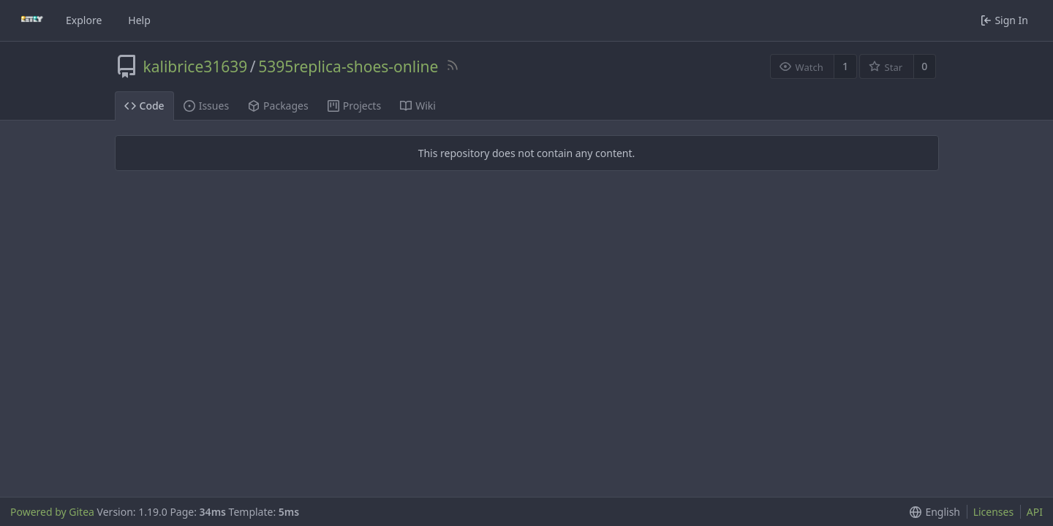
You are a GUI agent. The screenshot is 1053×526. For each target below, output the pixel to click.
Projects (354, 106)
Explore (84, 20)
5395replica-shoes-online (348, 66)
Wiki (418, 106)
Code (144, 106)
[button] (932, 512)
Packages (278, 106)
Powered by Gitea (52, 512)
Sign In (1004, 20)
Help (139, 20)
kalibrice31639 (195, 66)
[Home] (32, 20)
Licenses (993, 512)
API (1035, 512)
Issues (206, 106)
